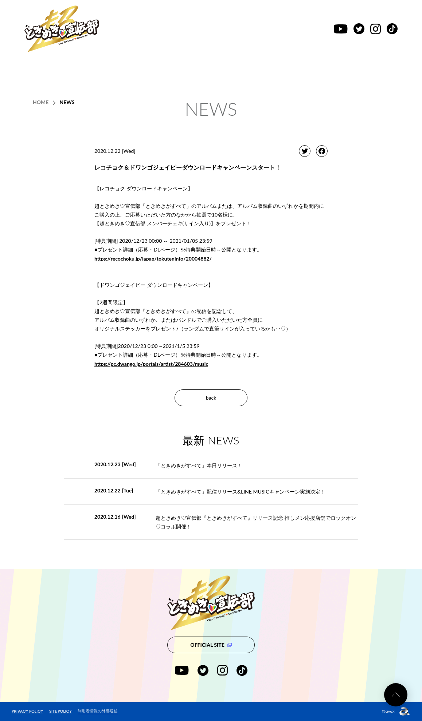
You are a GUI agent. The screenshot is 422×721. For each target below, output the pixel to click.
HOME (40, 102)
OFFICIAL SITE (210, 645)
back (211, 398)
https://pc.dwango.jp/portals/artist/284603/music (151, 364)
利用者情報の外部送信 (98, 710)
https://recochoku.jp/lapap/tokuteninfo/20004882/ (153, 258)
